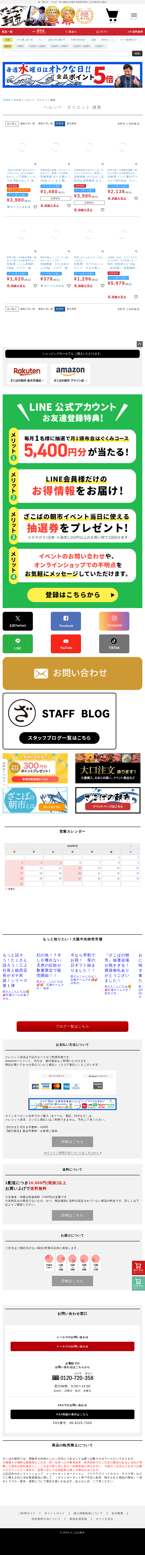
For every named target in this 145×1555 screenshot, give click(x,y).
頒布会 (41, 32)
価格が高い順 (45, 123)
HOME (7, 100)
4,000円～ (100, 46)
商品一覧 (7, 31)
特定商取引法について (46, 1518)
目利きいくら (107, 39)
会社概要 (117, 1513)
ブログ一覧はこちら (72, 1026)
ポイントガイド (54, 1513)
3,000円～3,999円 (81, 46)
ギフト (104, 31)
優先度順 (72, 123)
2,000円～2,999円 (59, 46)
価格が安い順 (27, 123)
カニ (40, 39)
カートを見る (104, 1518)
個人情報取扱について (88, 1513)
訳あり (73, 31)
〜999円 (19, 46)
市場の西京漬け (78, 39)
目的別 (17, 100)
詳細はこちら (72, 1141)
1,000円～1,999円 (37, 46)
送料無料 (137, 31)
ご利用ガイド (26, 1513)
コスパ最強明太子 (128, 39)
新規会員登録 (78, 1518)
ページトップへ (140, 344)
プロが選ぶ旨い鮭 (24, 39)
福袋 (93, 39)
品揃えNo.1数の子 (56, 39)
